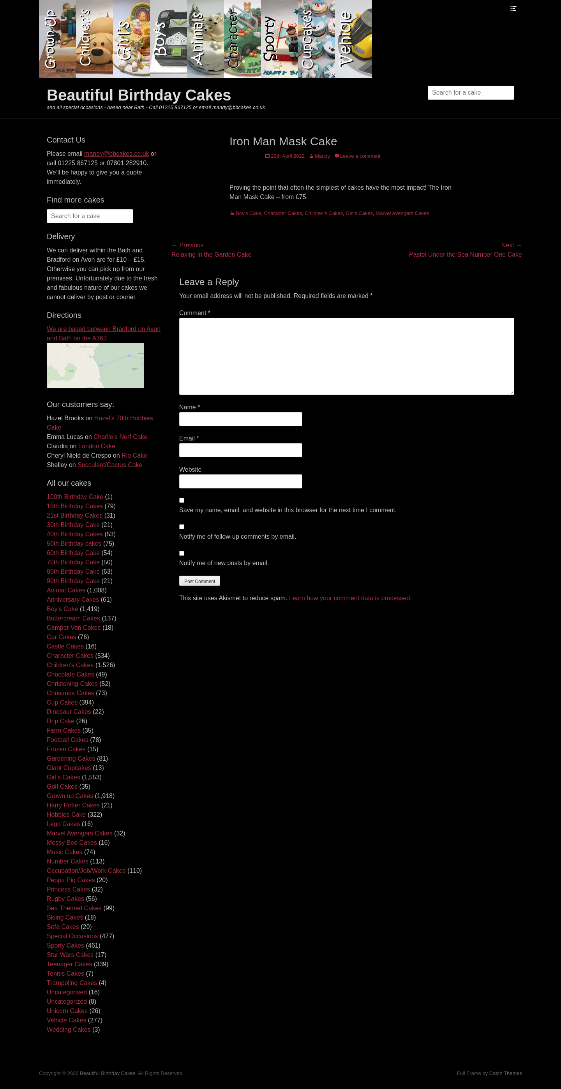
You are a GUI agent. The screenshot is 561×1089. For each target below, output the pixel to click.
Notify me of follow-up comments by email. (237, 536)
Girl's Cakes (359, 213)
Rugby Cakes (65, 898)
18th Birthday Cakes (75, 506)
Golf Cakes (62, 786)
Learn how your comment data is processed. (350, 598)
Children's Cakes (324, 213)
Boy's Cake (248, 213)
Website (190, 469)
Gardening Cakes (71, 758)
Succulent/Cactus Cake (110, 465)
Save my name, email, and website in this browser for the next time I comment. (288, 510)
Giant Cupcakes (69, 768)
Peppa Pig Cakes (71, 880)
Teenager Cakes (69, 964)
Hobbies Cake (66, 814)
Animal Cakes (66, 590)
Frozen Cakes (66, 749)
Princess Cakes (68, 889)
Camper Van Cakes (74, 627)
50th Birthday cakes (74, 543)
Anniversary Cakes (73, 599)
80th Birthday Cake (73, 571)
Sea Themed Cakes (74, 908)
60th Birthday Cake (73, 553)
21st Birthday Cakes (74, 515)
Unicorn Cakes (67, 1011)
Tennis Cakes (65, 973)
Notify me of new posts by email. (224, 563)
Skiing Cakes (65, 917)
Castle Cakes (65, 646)
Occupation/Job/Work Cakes (86, 870)
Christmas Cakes (70, 693)
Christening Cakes (72, 683)
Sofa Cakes (63, 926)
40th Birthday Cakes (75, 534)
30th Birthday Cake (73, 525)
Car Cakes (61, 637)
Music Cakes (65, 852)
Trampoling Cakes (72, 983)
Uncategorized (67, 1001)
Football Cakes (67, 740)
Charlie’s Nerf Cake (120, 436)
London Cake (96, 446)
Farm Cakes (64, 730)
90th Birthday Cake (73, 581)
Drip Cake (60, 721)
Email (189, 438)
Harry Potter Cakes (73, 805)
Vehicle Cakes (66, 1020)
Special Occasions (72, 936)
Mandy (322, 156)
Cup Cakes (62, 702)
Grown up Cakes (70, 796)
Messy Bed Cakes (72, 842)
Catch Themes (505, 1073)
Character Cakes (283, 213)
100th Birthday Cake (75, 496)
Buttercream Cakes (73, 618)
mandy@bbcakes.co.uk (116, 153)
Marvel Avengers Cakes (402, 213)
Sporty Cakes (65, 945)
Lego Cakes (63, 824)
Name (189, 407)
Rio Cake (134, 455)
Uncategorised (67, 992)
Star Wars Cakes (70, 955)
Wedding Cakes (69, 1029)
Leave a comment (360, 156)
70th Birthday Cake (73, 562)
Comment (194, 313)
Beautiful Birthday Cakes (139, 95)
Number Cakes (67, 861)
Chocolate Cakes (70, 674)
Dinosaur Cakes (69, 711)
